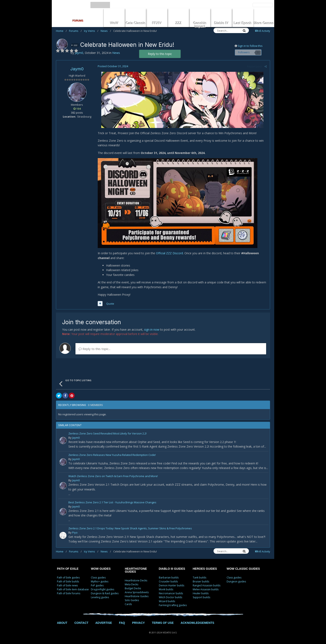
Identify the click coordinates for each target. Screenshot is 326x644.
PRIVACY (138, 622)
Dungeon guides (236, 581)
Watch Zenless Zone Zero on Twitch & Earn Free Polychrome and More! (113, 476)
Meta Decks (131, 584)
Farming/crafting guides (173, 605)
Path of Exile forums (68, 593)
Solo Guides (132, 600)
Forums (75, 31)
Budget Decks (133, 588)
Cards (128, 604)
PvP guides (97, 585)
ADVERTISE (103, 622)
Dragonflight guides (102, 589)
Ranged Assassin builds (206, 585)
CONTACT (81, 622)
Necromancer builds (171, 593)
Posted (113, 66)
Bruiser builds (201, 581)
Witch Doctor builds (170, 597)
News (106, 31)
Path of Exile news (67, 585)
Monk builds (166, 589)
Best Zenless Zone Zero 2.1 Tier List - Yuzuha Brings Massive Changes (112, 502)
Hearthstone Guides (136, 596)
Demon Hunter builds (171, 585)
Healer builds (201, 593)
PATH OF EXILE (68, 568)
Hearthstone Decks (136, 580)
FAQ (122, 622)
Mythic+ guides (99, 581)
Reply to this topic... (94, 349)
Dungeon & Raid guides (105, 593)
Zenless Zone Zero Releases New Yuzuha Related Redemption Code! (112, 455)
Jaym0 (77, 68)
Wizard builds (167, 601)
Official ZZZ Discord (169, 253)
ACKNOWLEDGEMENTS (197, 622)
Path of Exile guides (68, 577)
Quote (110, 303)
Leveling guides (100, 597)
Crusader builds (168, 581)
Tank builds (199, 577)
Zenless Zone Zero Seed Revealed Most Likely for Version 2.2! (107, 433)
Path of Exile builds (68, 581)
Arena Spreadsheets (137, 592)
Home (61, 31)
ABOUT (62, 622)
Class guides (98, 577)
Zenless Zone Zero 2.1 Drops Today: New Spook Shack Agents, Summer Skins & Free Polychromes (130, 528)
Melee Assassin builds (206, 589)
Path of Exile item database (73, 589)
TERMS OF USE (163, 622)
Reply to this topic (160, 54)
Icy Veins (91, 31)
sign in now (151, 329)
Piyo (75, 532)
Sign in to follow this (250, 46)
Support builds (201, 597)
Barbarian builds (169, 577)
